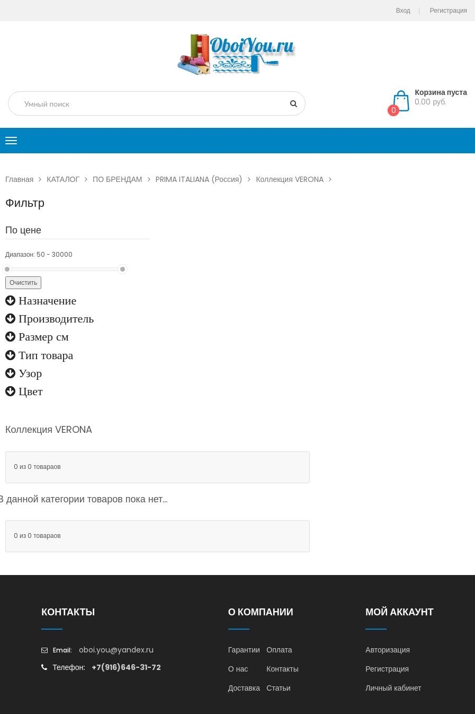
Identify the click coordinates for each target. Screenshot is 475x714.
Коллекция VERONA (296, 179)
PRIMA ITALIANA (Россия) (206, 179)
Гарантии (244, 650)
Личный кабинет (393, 688)
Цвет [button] (29, 391)
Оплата (279, 650)
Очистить (23, 282)
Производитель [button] (54, 318)
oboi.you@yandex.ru (116, 650)
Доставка (244, 688)
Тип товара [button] (44, 355)
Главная (26, 179)
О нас (238, 669)
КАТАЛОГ (70, 179)
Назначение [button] (45, 300)
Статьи (278, 688)
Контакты (282, 669)
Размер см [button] (42, 336)
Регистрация (387, 669)
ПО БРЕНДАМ (124, 179)
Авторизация (387, 650)
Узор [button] (28, 373)
